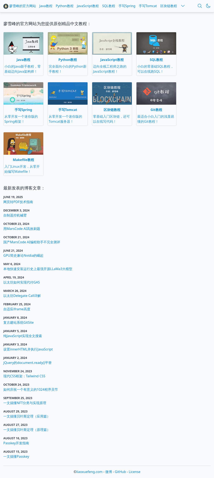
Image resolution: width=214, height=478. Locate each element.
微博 (108, 471)
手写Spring (126, 6)
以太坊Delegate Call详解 (22, 295)
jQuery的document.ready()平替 (27, 362)
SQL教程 (108, 6)
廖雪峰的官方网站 (19, 6)
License (134, 471)
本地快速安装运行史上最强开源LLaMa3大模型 (37, 269)
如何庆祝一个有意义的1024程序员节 (30, 389)
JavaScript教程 (88, 6)
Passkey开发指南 (16, 443)
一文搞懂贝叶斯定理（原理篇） (26, 429)
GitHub (120, 471)
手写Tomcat (148, 6)
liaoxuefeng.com (89, 471)
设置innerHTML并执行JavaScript (28, 349)
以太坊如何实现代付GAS (21, 282)
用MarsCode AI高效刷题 (21, 228)
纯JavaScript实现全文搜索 (22, 336)
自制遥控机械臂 (15, 215)
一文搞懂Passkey (16, 456)
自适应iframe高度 (16, 309)
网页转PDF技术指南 (18, 202)
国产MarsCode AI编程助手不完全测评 (31, 242)
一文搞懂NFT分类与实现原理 (24, 403)
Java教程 (45, 6)
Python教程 (65, 6)
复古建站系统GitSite (18, 322)
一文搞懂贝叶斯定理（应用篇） (26, 416)
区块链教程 (168, 6)
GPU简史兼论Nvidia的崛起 (23, 255)
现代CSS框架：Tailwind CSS (24, 376)
